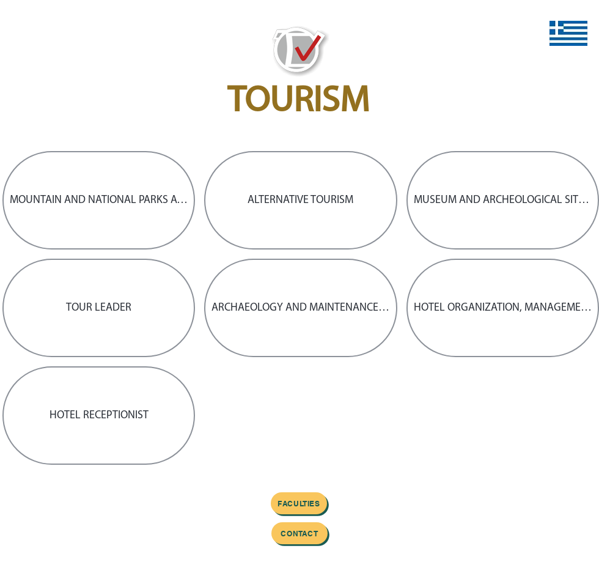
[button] (98, 200)
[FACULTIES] (299, 503)
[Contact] (299, 533)
